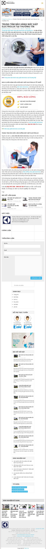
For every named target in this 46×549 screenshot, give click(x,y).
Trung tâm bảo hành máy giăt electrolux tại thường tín (17, 30)
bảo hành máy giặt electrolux (19, 487)
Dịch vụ (10, 19)
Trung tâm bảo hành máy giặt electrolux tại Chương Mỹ (20, 77)
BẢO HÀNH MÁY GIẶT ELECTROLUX (16, 539)
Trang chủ (4, 19)
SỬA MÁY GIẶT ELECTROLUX (15, 537)
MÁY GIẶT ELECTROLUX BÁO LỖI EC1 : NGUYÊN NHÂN (26, 445)
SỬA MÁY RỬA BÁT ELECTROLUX (31, 542)
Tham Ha (26, 548)
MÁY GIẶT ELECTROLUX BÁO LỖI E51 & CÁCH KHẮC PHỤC (26, 407)
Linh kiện (16, 304)
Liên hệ (15, 307)
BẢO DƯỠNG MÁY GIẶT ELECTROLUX (32, 540)
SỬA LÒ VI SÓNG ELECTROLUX (13, 540)
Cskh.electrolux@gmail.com (25, 536)
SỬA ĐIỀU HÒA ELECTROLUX (13, 543)
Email (5, 250)
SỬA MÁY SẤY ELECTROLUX (31, 537)
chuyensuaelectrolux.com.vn (25, 534)
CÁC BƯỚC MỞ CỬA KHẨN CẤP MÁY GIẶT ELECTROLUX (23, 461)
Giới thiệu (16, 297)
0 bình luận (28, 28)
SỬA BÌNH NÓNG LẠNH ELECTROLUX (32, 543)
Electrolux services (6, 28)
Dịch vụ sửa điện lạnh (24, 545)
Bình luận (6, 257)
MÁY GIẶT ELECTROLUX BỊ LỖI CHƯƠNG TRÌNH (25, 375)
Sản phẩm (16, 302)
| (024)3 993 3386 (39, 528)
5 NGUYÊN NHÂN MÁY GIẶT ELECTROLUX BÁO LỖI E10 (25, 427)
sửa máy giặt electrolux (35, 122)
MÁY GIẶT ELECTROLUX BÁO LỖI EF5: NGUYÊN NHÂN (26, 418)
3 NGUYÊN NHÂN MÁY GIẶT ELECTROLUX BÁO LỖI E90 (25, 386)
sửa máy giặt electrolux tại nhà (19, 491)
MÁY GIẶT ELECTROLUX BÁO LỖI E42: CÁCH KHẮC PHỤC (26, 436)
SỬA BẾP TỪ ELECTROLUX (14, 542)
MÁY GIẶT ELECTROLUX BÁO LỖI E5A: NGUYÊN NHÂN (26, 397)
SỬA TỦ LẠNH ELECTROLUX (34, 539)
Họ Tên (5, 243)
